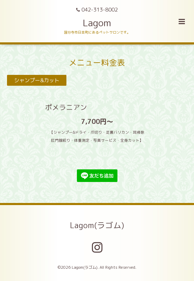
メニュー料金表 (97, 62)
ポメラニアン (47, 107)
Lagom (97, 22)
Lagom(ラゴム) (97, 225)
